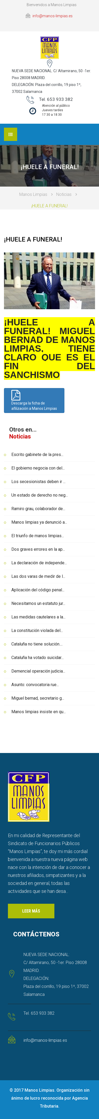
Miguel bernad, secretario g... (37, 698)
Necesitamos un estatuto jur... (38, 603)
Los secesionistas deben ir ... (38, 481)
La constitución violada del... (37, 630)
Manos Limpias (33, 194)
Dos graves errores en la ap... (38, 549)
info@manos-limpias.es (52, 16)
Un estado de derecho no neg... (39, 495)
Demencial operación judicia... (38, 671)
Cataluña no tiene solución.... (37, 644)
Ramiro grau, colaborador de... (38, 508)
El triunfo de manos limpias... (37, 535)
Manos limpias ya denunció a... (39, 522)
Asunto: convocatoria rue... (35, 684)
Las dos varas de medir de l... (38, 576)
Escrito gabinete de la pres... (37, 454)
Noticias (64, 194)
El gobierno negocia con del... (38, 468)
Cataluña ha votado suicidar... (37, 657)
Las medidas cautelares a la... (38, 616)
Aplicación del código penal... (37, 589)
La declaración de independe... (39, 562)
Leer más (31, 911)
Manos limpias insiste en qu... (38, 711)
